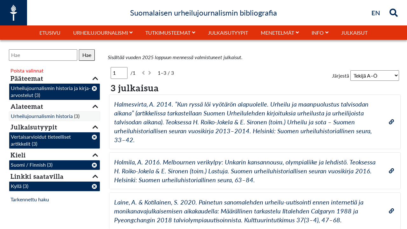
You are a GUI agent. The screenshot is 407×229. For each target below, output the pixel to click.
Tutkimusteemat (167, 33)
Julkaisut (354, 33)
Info (318, 33)
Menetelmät (277, 33)
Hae (86, 55)
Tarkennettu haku (29, 199)
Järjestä (340, 76)
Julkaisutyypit (228, 33)
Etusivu (49, 33)
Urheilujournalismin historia (42, 116)
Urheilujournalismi (100, 33)
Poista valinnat (27, 70)
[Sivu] (119, 73)
